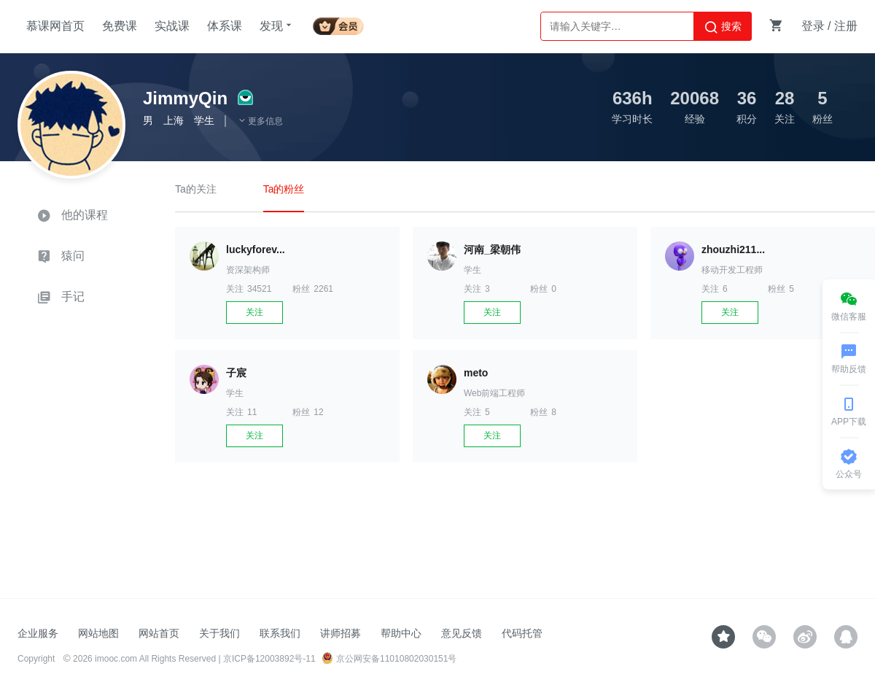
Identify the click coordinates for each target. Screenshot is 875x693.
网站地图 (98, 633)
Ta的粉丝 (284, 189)
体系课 (224, 26)
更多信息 (260, 121)
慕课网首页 (55, 26)
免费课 (119, 26)
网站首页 (159, 633)
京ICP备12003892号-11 (269, 659)
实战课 (172, 26)
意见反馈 (461, 633)
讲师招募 (340, 633)
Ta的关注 (196, 189)
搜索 (723, 27)
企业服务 (38, 633)
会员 (338, 23)
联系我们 (280, 633)
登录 (813, 26)
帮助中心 (401, 633)
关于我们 (219, 633)
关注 (254, 312)
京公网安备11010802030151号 (389, 659)
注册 (846, 26)
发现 (277, 25)
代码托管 (522, 633)
